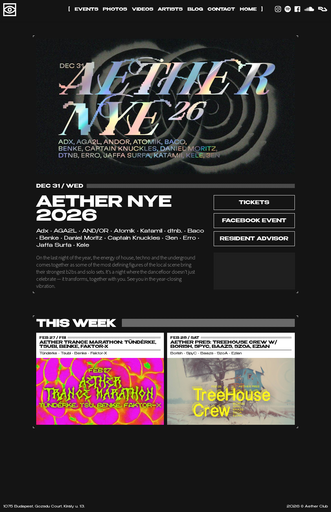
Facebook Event (254, 221)
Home (248, 9)
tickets (254, 202)
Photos (115, 9)
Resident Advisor (254, 239)
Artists (170, 9)
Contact (221, 9)
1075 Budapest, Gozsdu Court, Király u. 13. (44, 506)
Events (86, 9)
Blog (195, 9)
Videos (142, 9)
